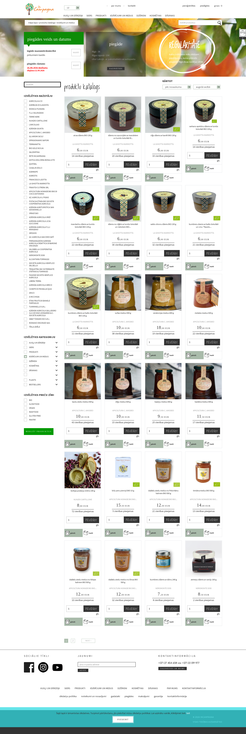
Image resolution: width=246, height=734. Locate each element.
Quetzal (33, 164)
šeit (188, 713)
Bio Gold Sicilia (36, 148)
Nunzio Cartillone (38, 120)
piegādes (129, 696)
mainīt (76, 52)
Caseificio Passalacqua (40, 289)
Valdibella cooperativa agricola (40, 250)
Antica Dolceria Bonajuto (42, 160)
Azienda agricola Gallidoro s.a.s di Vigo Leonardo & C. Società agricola (42, 313)
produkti (101, 15)
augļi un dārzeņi (73, 15)
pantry (32, 419)
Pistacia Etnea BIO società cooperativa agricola (41, 202)
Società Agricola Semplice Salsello (41, 264)
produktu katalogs (47, 22)
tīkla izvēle (34, 327)
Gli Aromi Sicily (36, 136)
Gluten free (35, 415)
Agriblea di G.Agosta (39, 105)
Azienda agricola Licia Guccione (40, 222)
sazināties (115, 69)
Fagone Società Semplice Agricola (41, 276)
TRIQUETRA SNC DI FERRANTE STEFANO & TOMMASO (41, 270)
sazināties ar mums (172, 668)
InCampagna (40, 9)
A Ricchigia (34, 296)
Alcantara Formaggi (39, 259)
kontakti (131, 5)
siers (89, 15)
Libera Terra (35, 281)
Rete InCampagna (37, 156)
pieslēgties (204, 5)
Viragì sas (33, 213)
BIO (30, 400)
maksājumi (143, 696)
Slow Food (34, 404)
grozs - (218, 5)
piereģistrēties (188, 5)
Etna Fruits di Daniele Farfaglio (39, 301)
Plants (32, 380)
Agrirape (33, 171)
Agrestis (33, 175)
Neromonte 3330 (37, 255)
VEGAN (32, 408)
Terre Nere (34, 116)
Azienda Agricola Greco (40, 285)
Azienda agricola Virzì (39, 217)
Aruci (32, 293)
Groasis (33, 233)
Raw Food (33, 412)
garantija (158, 696)
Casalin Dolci (35, 168)
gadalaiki (115, 696)
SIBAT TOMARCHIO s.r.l (39, 319)
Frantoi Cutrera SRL (39, 187)
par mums (116, 5)
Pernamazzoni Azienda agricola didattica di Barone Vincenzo (43, 243)
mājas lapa (32, 22)
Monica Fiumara (37, 109)
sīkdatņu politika (68, 696)
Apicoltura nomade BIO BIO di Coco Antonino (43, 192)
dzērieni (141, 15)
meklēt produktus (39, 431)
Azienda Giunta (36, 128)
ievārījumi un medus (121, 15)
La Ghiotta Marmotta (39, 183)
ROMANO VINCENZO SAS (39, 323)
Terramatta (34, 144)
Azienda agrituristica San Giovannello (41, 208)
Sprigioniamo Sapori (39, 140)
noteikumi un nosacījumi (93, 696)
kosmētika (155, 15)
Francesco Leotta (38, 179)
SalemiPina (34, 152)
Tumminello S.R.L (37, 306)
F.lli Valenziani (36, 113)
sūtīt (83, 670)
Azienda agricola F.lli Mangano (39, 228)
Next (87, 641)
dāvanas (170, 15)
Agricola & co (35, 101)
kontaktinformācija (194, 688)
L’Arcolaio (34, 124)
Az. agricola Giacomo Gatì (41, 237)
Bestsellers (35, 384)
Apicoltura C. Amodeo (39, 132)
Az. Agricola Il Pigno (39, 197)
